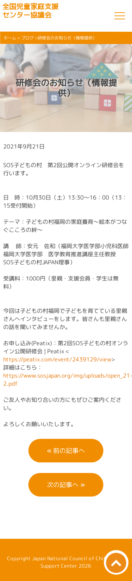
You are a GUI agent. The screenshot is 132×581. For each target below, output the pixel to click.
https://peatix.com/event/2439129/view (57, 359)
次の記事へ (62, 484)
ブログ (27, 38)
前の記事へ (69, 450)
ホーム (10, 38)
